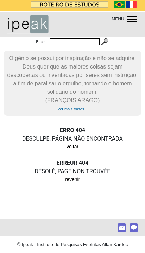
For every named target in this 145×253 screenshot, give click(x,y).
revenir (72, 179)
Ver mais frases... (73, 109)
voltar (72, 146)
